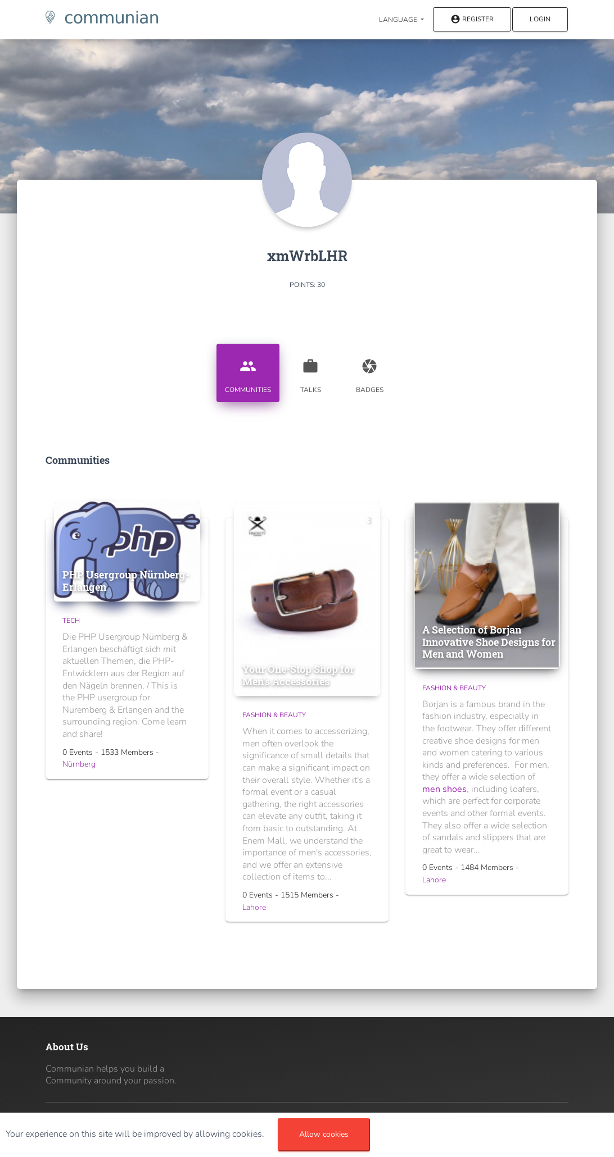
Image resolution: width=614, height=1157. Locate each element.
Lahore (254, 907)
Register (472, 20)
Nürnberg (79, 764)
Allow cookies (324, 1134)
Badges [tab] (369, 371)
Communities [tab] (248, 371)
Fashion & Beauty (274, 714)
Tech (71, 620)
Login (540, 19)
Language (399, 19)
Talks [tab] (310, 371)
